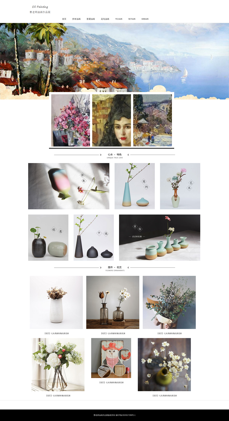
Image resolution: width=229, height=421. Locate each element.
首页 (64, 19)
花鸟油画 (105, 19)
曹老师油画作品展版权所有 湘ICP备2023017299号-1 (114, 415)
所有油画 (76, 19)
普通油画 (91, 19)
